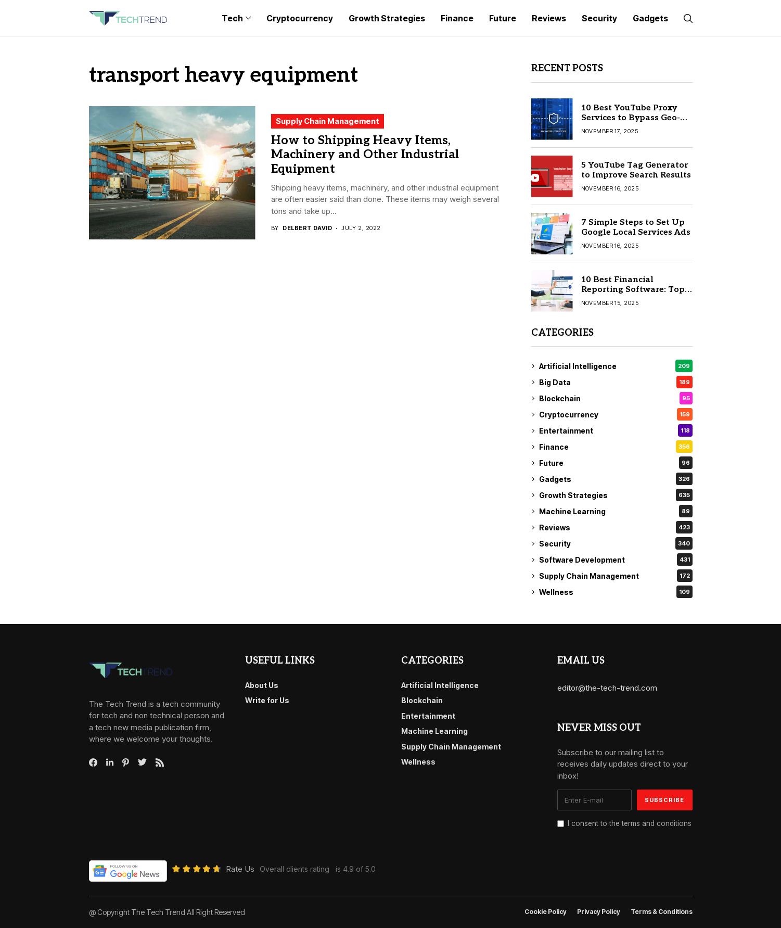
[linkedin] (109, 762)
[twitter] (142, 762)
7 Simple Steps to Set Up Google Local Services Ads (635, 227)
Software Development (616, 559)
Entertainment (616, 430)
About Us (261, 685)
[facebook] (93, 762)
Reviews (616, 527)
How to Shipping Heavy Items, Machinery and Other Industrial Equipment (365, 154)
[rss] (160, 762)
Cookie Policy (545, 912)
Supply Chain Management (327, 121)
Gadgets (616, 479)
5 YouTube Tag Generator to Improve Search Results (636, 170)
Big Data (616, 382)
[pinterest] (125, 762)
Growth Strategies (616, 495)
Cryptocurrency (616, 414)
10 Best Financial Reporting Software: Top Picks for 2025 (633, 289)
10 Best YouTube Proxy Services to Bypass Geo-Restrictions (630, 118)
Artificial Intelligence (616, 366)
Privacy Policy (598, 912)
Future (616, 462)
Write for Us (267, 700)
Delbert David (307, 228)
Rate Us (240, 869)
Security (616, 543)
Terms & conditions (662, 912)
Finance (616, 446)
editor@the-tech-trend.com (607, 688)
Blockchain (616, 398)
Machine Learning (616, 511)
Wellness (616, 592)
